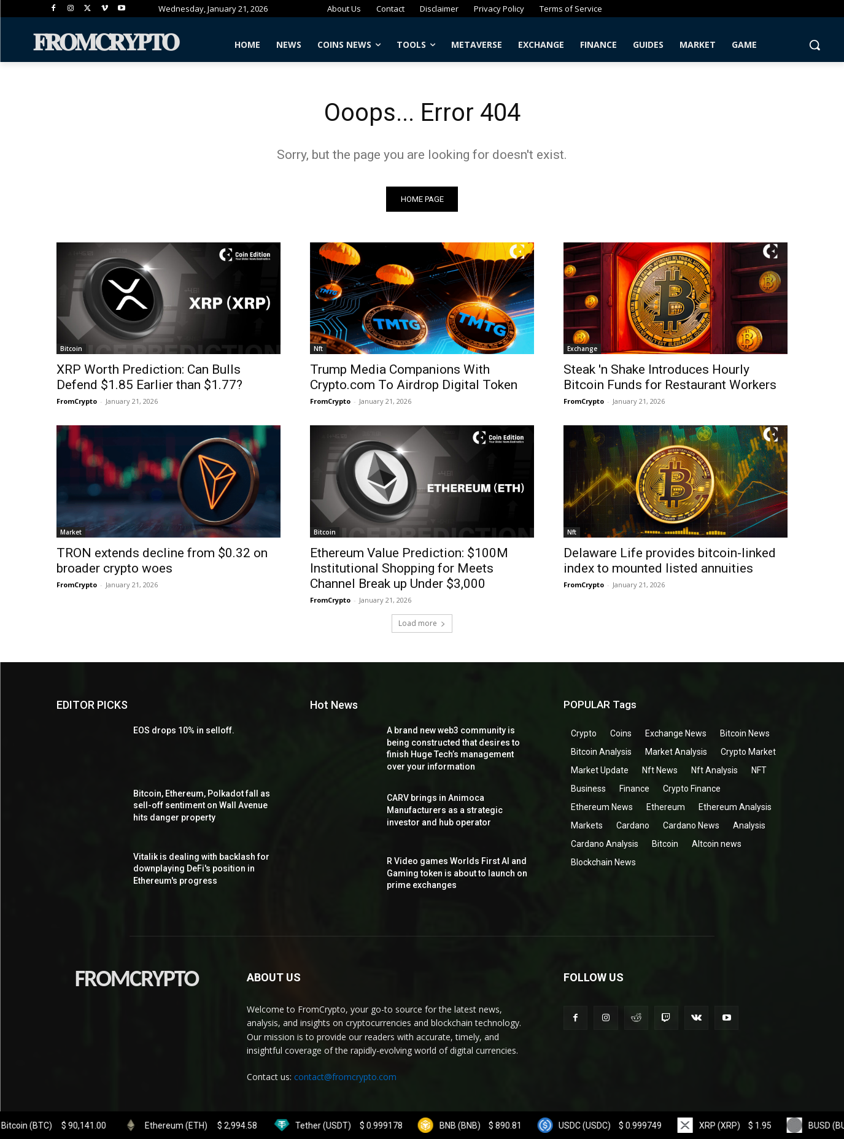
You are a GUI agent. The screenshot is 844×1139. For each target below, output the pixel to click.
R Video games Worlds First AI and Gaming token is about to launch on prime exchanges (457, 873)
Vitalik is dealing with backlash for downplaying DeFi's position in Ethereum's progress (201, 869)
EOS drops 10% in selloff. (183, 730)
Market (71, 532)
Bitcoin (71, 349)
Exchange (582, 349)
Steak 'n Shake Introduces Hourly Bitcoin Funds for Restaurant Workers (669, 378)
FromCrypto (76, 401)
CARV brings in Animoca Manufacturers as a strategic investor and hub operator (445, 810)
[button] (814, 45)
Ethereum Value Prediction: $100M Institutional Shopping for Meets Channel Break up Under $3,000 (409, 568)
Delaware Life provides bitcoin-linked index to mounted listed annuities (669, 561)
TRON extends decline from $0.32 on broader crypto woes (162, 561)
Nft (318, 349)
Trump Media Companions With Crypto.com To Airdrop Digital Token (413, 378)
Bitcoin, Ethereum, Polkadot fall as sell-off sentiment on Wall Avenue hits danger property (201, 805)
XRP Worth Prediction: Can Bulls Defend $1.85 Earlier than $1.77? (149, 378)
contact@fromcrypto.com (345, 1077)
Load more (422, 623)
